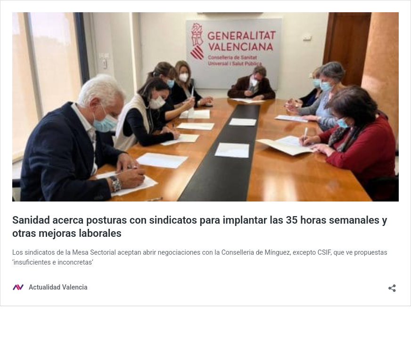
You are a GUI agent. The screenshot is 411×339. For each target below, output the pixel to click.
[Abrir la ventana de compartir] (392, 285)
